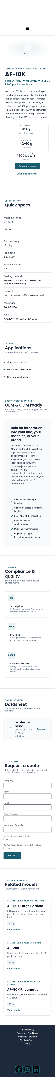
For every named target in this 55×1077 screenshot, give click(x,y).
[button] (27, 28)
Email (6, 803)
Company (8, 780)
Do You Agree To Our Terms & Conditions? (24, 845)
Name (6, 791)
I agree (9, 848)
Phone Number (11, 814)
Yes (8, 839)
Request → (42, 729)
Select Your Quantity (13, 825)
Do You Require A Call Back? (17, 836)
